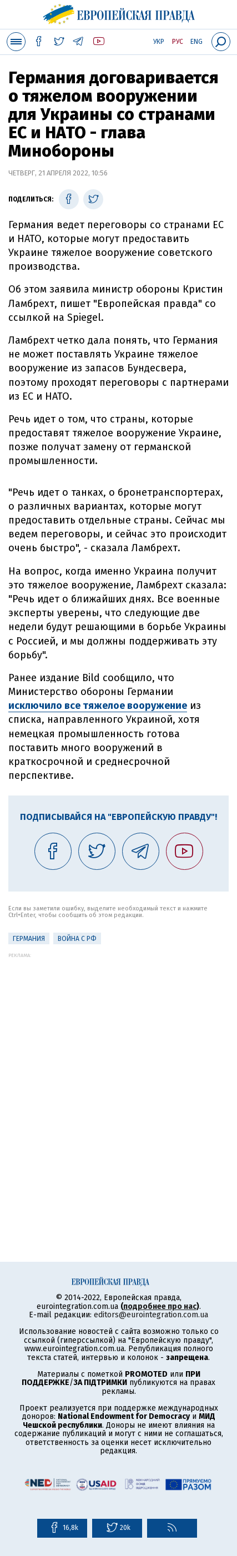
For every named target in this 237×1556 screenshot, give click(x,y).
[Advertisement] (118, 1076)
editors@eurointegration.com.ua (151, 1315)
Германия (29, 939)
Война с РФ (77, 939)
